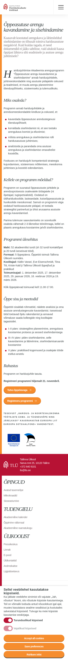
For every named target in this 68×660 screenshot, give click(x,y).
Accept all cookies (34, 638)
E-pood (7, 555)
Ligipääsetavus (11, 571)
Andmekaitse (10, 565)
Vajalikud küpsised (25, 628)
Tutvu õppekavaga (17, 390)
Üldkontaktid (10, 560)
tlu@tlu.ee (25, 470)
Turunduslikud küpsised (28, 620)
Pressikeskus (10, 544)
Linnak (7, 549)
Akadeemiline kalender (15, 517)
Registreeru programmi (20, 400)
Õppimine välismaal (14, 522)
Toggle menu (60, 7)
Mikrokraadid (10, 495)
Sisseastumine (11, 500)
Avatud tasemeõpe (13, 490)
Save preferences (34, 646)
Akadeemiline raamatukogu (18, 528)
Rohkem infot (34, 654)
